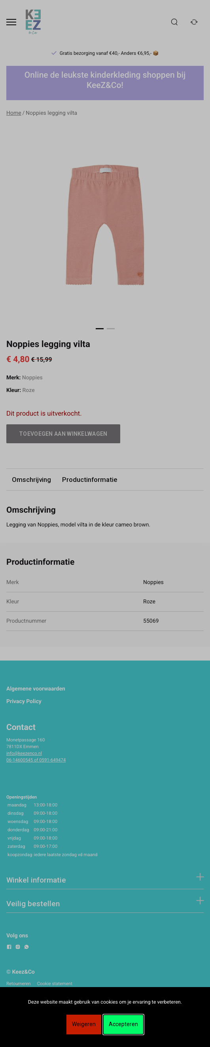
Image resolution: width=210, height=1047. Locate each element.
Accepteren (123, 1024)
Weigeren (84, 1024)
